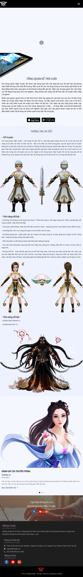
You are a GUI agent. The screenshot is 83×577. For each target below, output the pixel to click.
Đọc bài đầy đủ (10, 488)
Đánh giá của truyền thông (16, 471)
